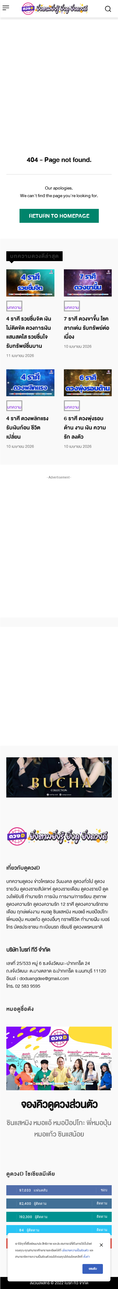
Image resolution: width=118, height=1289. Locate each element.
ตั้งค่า (86, 1256)
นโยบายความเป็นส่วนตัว (75, 1250)
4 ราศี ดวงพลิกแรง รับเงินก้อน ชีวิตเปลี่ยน (27, 427)
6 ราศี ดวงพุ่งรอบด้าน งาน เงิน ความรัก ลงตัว (85, 427)
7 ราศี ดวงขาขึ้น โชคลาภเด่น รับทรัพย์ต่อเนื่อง (86, 328)
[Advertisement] (59, 80)
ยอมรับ (93, 1268)
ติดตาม (102, 1203)
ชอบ (104, 1189)
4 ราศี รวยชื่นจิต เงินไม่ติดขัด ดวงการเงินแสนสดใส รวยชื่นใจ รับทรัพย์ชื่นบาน (28, 332)
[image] (59, 1058)
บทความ (14, 307)
